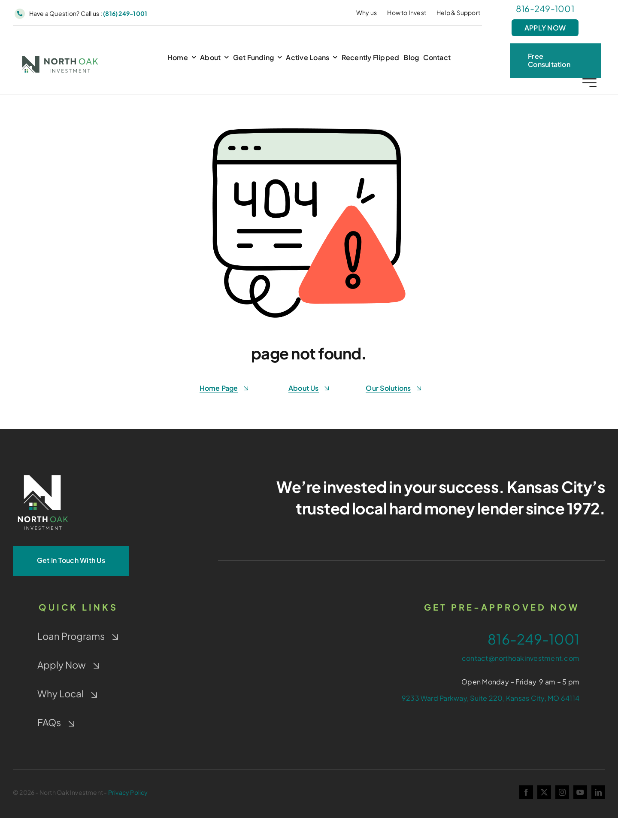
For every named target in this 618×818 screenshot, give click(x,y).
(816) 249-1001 (125, 13)
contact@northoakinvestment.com (520, 658)
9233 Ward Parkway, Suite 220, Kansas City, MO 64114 (490, 697)
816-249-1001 (545, 8)
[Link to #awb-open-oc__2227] (589, 83)
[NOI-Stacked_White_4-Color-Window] (43, 472)
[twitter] (544, 792)
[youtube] (580, 792)
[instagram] (562, 792)
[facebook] (526, 792)
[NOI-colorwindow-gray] (60, 57)
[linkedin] (598, 792)
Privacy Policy (128, 792)
